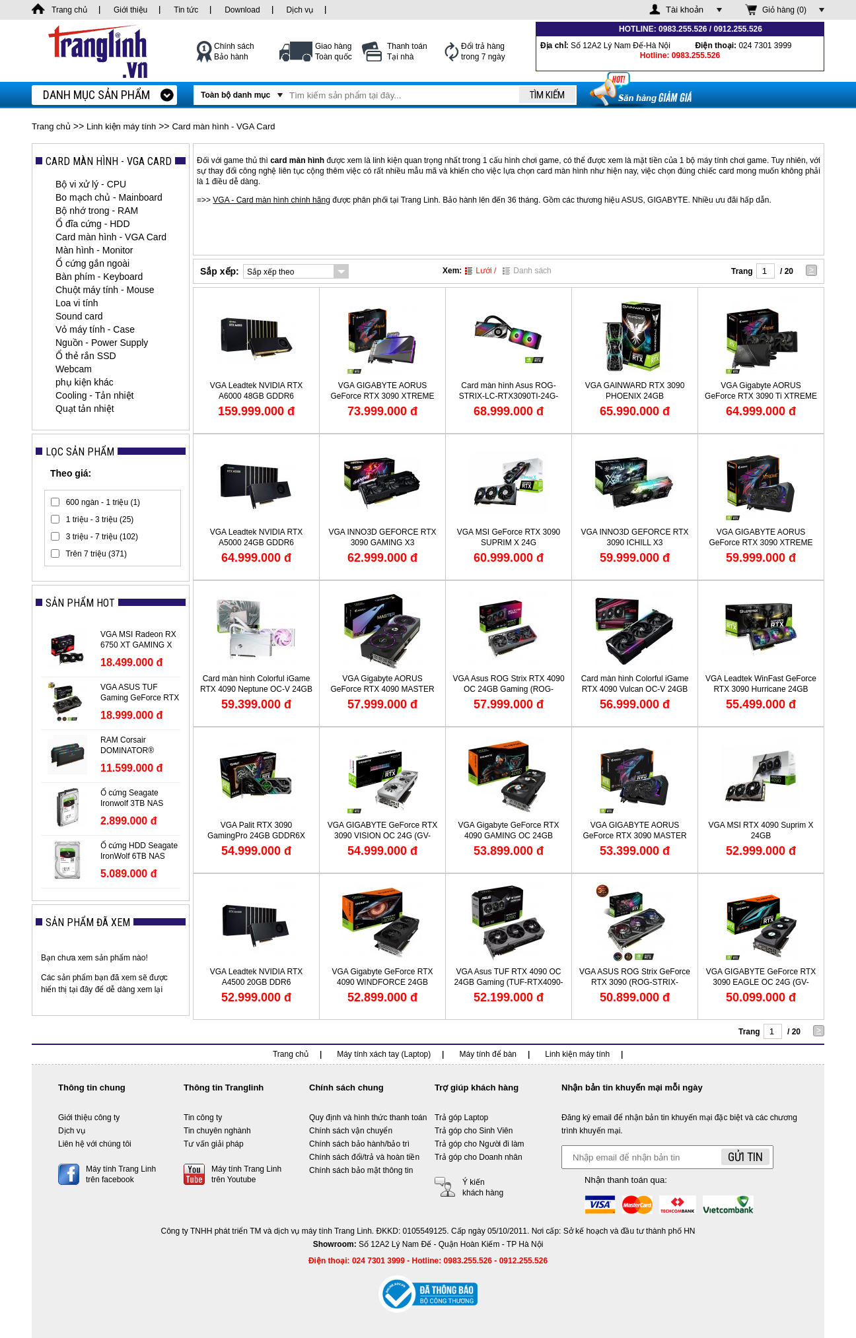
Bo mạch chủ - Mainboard (108, 197)
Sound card (79, 316)
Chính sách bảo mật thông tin (361, 1170)
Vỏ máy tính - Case (95, 329)
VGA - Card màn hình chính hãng (271, 200)
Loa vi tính (76, 303)
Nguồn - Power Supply (101, 342)
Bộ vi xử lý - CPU (90, 184)
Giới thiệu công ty (89, 1117)
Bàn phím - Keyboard (99, 276)
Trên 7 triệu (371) (96, 553)
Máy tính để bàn (488, 1054)
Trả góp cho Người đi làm (479, 1144)
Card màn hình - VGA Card (223, 126)
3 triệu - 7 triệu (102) (102, 536)
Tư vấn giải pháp (214, 1144)
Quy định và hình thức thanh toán (368, 1117)
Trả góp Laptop (461, 1117)
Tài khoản (684, 10)
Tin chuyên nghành (217, 1130)
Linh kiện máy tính (121, 126)
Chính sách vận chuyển (350, 1130)
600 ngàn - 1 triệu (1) (103, 502)
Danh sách (527, 270)
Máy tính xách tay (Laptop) (384, 1054)
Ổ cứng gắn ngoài (92, 263)
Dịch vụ (71, 1130)
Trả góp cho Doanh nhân (478, 1157)
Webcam (73, 369)
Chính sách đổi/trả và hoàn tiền (364, 1157)
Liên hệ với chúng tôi (94, 1144)
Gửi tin (745, 1157)
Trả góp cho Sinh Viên (474, 1130)
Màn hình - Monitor (94, 250)
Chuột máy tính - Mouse (105, 289)
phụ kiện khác (84, 382)
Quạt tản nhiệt (84, 408)
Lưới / (480, 270)
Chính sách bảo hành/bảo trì (359, 1144)
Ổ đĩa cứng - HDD (92, 223)
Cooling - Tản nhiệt (94, 395)
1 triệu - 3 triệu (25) (100, 519)
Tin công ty (203, 1117)
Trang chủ (51, 126)
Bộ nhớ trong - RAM (96, 210)
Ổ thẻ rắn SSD (85, 356)
